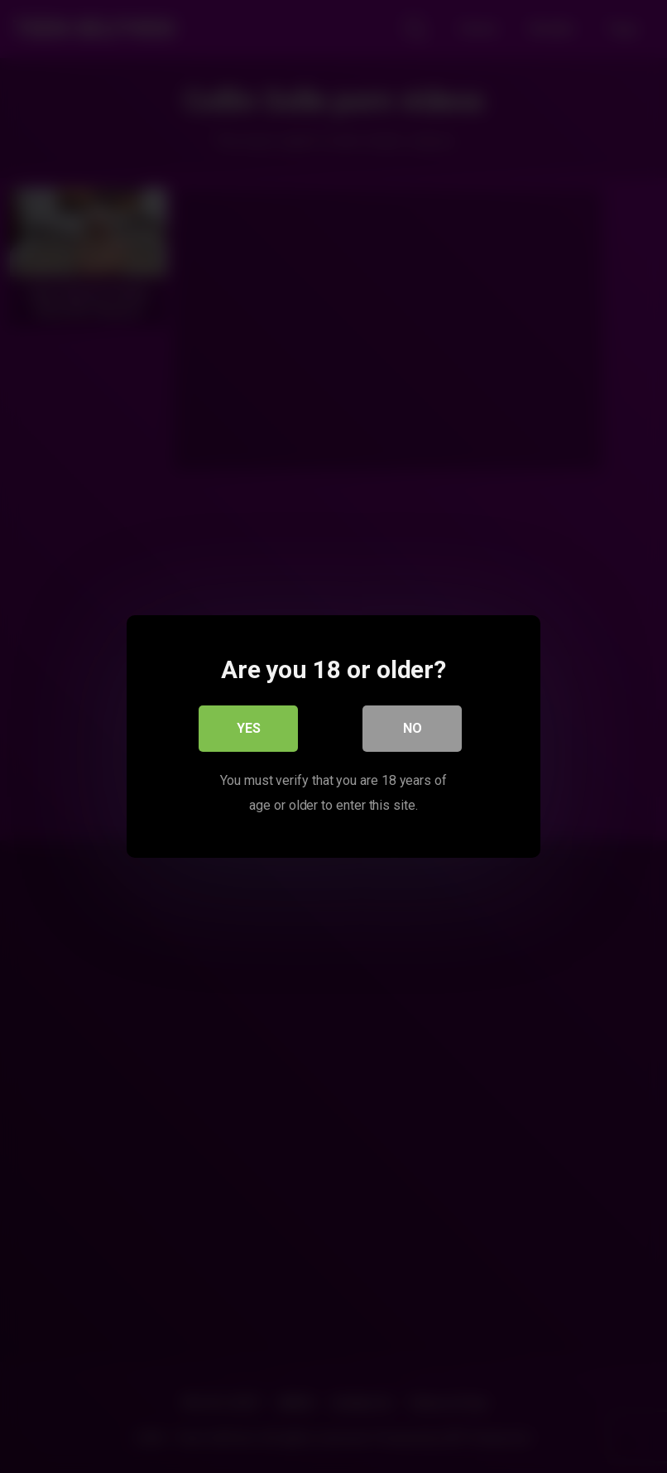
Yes (249, 728)
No (412, 728)
